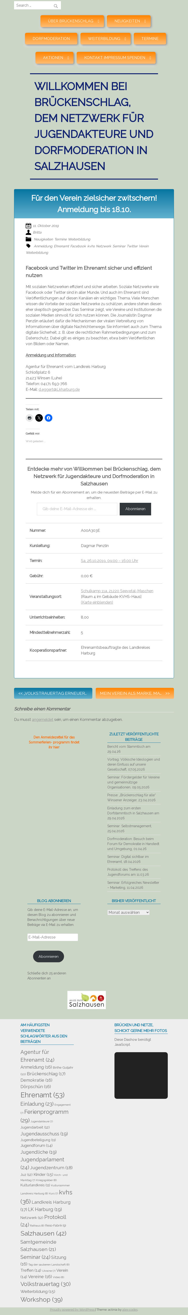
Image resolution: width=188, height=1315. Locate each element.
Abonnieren (135, 509)
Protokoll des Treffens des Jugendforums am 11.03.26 (128, 872)
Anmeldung (43, 246)
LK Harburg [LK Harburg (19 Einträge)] (45, 1209)
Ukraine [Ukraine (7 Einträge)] (48, 1270)
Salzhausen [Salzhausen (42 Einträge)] (43, 1233)
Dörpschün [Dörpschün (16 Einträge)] (35, 1086)
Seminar (119, 246)
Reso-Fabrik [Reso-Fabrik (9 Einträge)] (55, 1225)
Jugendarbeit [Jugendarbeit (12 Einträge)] (35, 1127)
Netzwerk (103, 246)
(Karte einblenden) (97, 602)
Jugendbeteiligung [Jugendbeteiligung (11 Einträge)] (38, 1140)
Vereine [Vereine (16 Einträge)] (40, 1276)
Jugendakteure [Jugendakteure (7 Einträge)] (42, 1121)
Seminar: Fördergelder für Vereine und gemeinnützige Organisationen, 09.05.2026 (133, 782)
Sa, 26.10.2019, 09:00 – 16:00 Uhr (109, 560)
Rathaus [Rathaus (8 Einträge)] (37, 1225)
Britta (37, 232)
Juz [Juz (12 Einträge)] (26, 1175)
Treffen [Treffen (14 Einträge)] (30, 1270)
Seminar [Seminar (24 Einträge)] (35, 1257)
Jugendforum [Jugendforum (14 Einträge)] (36, 1145)
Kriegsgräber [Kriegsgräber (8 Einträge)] (46, 1180)
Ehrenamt (61, 246)
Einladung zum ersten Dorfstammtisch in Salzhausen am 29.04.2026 (133, 813)
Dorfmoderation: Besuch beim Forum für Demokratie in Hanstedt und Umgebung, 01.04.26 (133, 844)
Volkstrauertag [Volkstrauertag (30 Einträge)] (45, 1284)
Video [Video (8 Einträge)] (58, 1277)
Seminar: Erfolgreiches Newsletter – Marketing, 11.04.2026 (133, 885)
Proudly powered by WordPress (72, 1309)
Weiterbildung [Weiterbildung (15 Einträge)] (37, 1291)
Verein (143, 246)
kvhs (91, 246)
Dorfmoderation (51, 38)
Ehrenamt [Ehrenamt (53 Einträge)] (42, 1095)
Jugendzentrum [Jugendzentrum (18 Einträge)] (51, 1167)
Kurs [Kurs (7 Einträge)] (53, 1193)
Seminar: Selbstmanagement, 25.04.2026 (129, 828)
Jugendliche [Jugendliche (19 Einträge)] (38, 1152)
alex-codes (130, 1309)
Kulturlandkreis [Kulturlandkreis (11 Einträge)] (35, 1185)
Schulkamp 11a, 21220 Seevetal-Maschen (117, 591)
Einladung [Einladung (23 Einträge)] (37, 1104)
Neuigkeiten (43, 239)
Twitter (132, 246)
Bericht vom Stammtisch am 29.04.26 (128, 749)
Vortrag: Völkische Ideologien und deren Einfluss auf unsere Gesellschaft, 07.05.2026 (133, 764)
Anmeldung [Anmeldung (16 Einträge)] (36, 1067)
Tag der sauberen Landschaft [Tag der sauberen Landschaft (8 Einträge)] (48, 1264)
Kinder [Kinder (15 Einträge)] (43, 1174)
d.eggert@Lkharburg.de (59, 389)
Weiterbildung (79, 239)
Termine (149, 38)
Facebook (78, 246)
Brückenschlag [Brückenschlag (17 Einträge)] (46, 1073)
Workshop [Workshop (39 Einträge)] (41, 1299)
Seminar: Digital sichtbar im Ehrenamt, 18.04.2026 (128, 859)
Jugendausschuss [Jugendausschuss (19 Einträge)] (44, 1134)
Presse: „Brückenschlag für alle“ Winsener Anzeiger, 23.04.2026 (131, 797)
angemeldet (42, 719)
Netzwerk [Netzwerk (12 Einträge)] (31, 1218)
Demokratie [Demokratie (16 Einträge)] (36, 1080)
